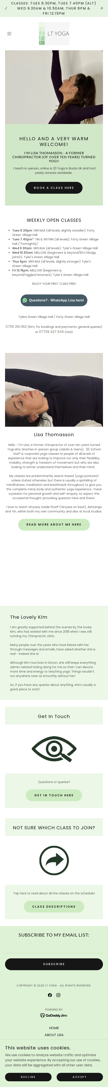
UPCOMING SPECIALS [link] (54, 1062)
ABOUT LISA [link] (54, 1035)
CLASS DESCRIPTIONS (54, 906)
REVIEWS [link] (54, 1069)
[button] (12, 33)
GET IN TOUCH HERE (54, 795)
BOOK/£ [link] (54, 1041)
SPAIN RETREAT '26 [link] (54, 1055)
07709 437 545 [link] (51, 331)
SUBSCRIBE (54, 964)
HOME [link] (54, 1028)
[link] (54, 33)
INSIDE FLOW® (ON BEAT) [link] (54, 1048)
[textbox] (54, 947)
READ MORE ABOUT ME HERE (54, 524)
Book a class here (54, 188)
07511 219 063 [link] (16, 326)
